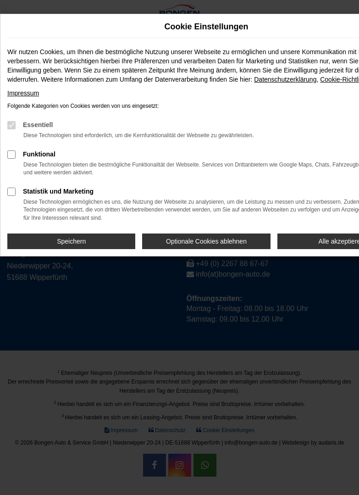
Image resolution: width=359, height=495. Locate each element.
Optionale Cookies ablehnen (206, 241)
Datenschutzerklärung (285, 79)
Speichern (71, 241)
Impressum (23, 93)
